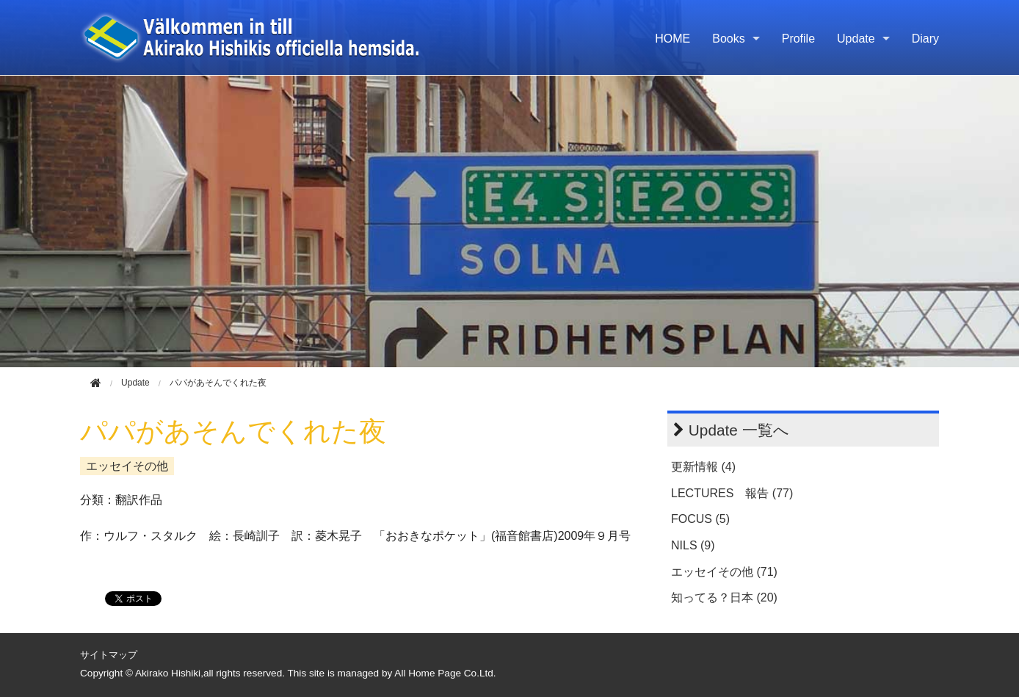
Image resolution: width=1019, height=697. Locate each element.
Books (728, 38)
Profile (798, 38)
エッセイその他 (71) (724, 572)
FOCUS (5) (700, 519)
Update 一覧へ (739, 430)
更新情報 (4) (703, 467)
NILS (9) (693, 545)
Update (856, 38)
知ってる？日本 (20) (724, 597)
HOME (672, 38)
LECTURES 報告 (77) (732, 493)
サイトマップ (108, 654)
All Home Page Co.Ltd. (445, 673)
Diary (925, 38)
